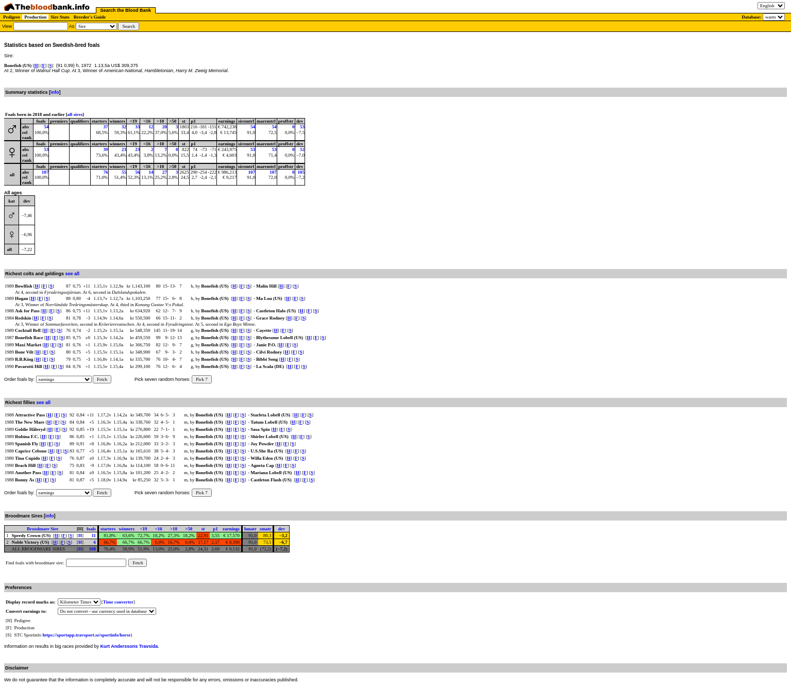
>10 (173, 528)
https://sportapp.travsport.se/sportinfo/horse (87, 635)
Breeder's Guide (90, 17)
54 (46, 126)
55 (124, 172)
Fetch (102, 379)
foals (91, 528)
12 (151, 126)
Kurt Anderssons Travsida (129, 646)
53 (302, 126)
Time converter (118, 602)
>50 (188, 528)
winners (126, 528)
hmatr (250, 528)
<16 (158, 528)
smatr (266, 528)
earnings (231, 528)
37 (106, 126)
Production (35, 17)
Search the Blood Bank (126, 10)
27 (164, 172)
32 (124, 126)
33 (137, 126)
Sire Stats (60, 17)
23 (124, 149)
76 (106, 172)
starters (107, 528)
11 (93, 535)
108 (92, 548)
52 (302, 149)
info (55, 92)
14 (151, 172)
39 (106, 149)
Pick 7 (202, 379)
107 (45, 172)
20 (164, 126)
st (203, 528)
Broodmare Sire (42, 528)
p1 (215, 528)
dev (281, 528)
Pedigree (11, 17)
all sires (75, 114)
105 (301, 172)
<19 (143, 528)
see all (72, 273)
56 (137, 172)
